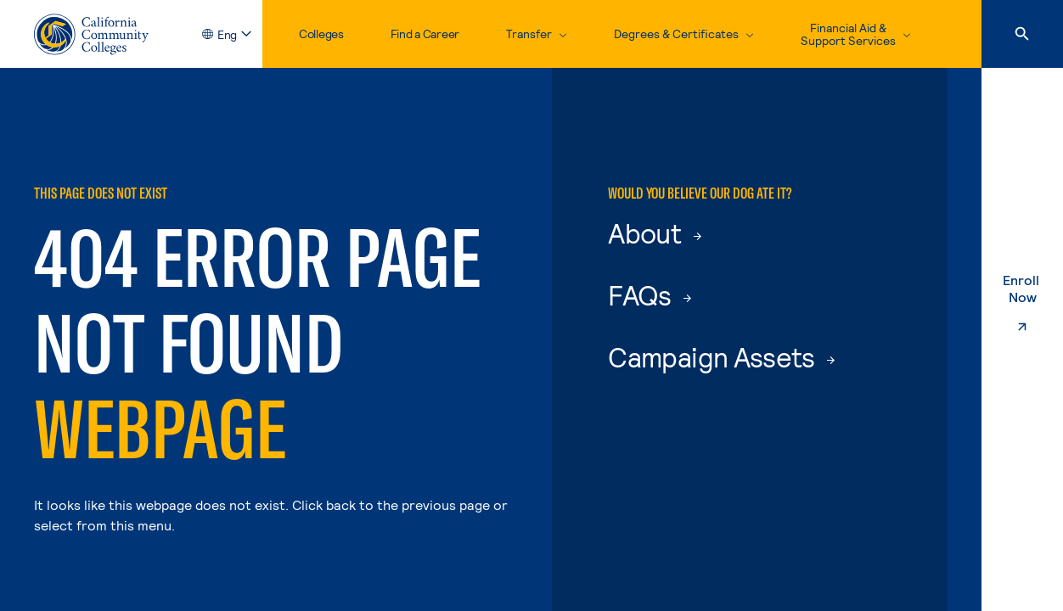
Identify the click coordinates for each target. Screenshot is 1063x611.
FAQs (649, 294)
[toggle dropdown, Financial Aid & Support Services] (855, 34)
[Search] (1022, 34)
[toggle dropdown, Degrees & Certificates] (684, 34)
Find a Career (425, 33)
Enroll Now (1033, 305)
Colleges (321, 33)
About (654, 232)
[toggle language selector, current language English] (232, 34)
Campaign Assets (721, 356)
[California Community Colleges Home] (91, 34)
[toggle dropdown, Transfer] (536, 34)
